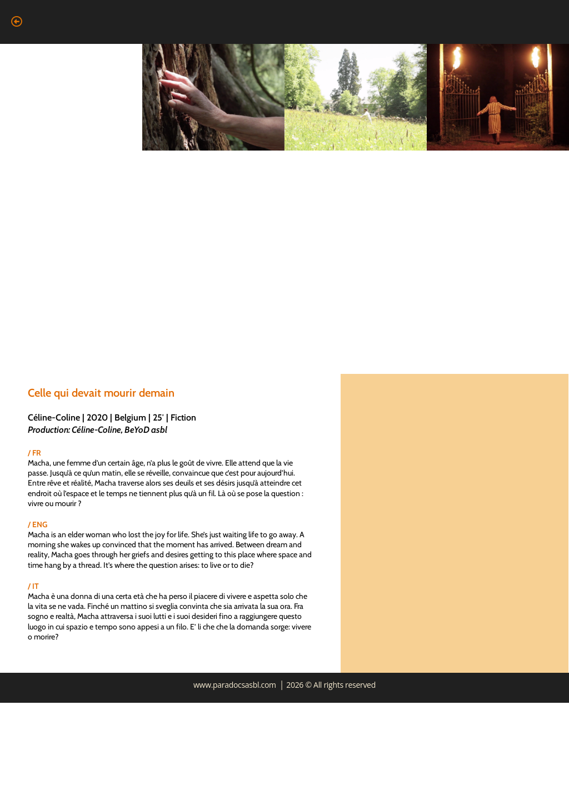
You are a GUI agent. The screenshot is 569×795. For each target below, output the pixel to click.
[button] (16, 22)
